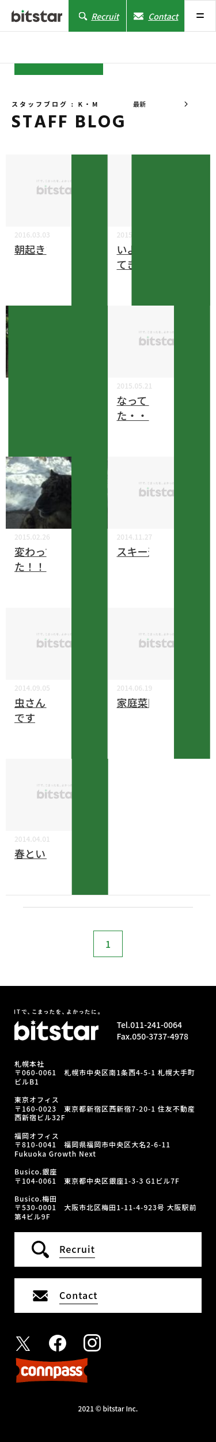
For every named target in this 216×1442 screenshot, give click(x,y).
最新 (139, 103)
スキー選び (143, 551)
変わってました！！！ (44, 559)
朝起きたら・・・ (55, 249)
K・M (90, 261)
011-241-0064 (156, 1024)
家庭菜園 (137, 702)
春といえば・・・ (55, 853)
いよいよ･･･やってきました (155, 257)
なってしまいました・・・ (158, 408)
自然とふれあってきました (55, 408)
